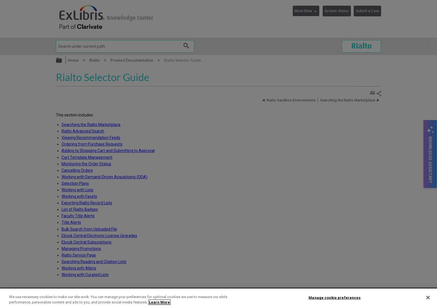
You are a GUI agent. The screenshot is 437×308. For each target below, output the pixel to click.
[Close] (428, 297)
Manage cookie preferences (334, 298)
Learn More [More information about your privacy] (159, 302)
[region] (218, 298)
